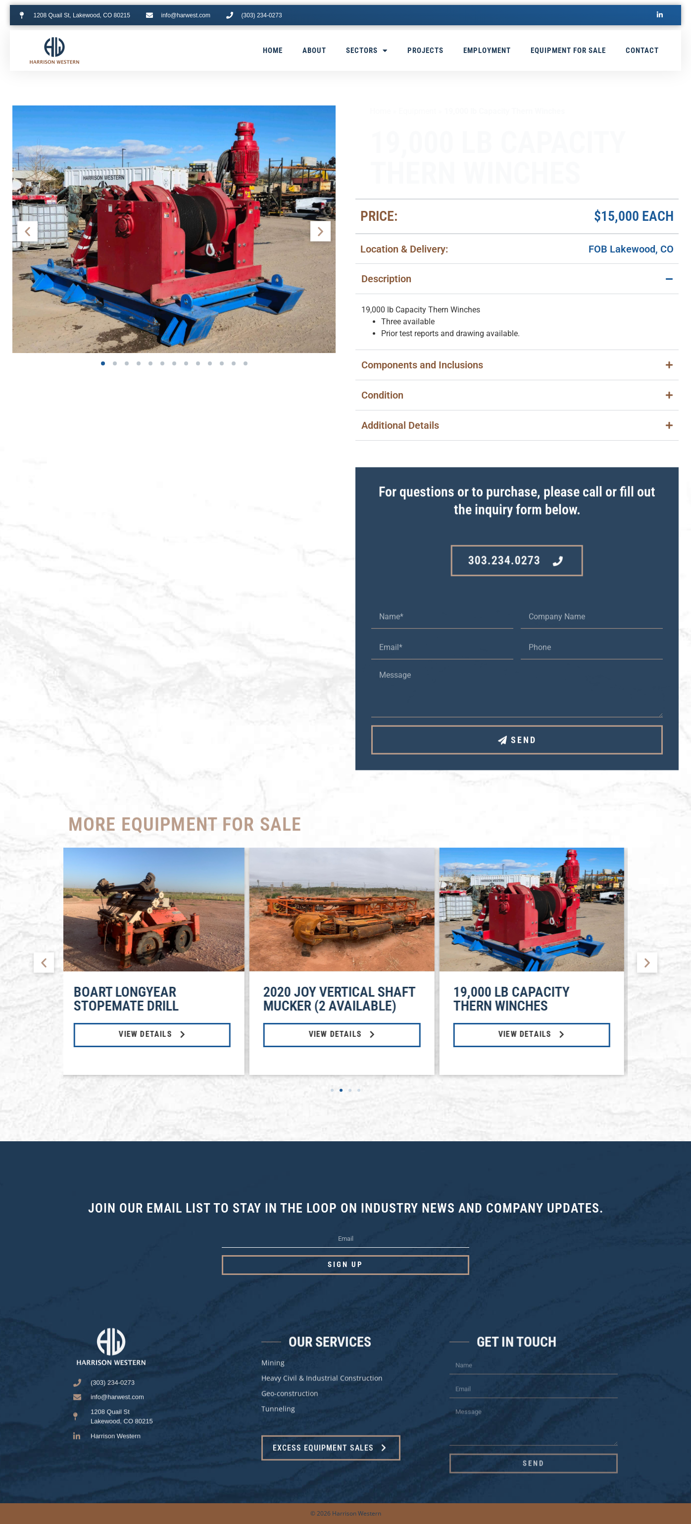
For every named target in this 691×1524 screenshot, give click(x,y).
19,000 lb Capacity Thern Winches (515, 999)
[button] (27, 231)
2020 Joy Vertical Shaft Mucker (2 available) (343, 999)
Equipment (403, 111)
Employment (487, 50)
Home (273, 50)
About (314, 50)
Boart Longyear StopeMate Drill (129, 999)
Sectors (367, 50)
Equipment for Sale (568, 50)
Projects (425, 50)
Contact (642, 50)
